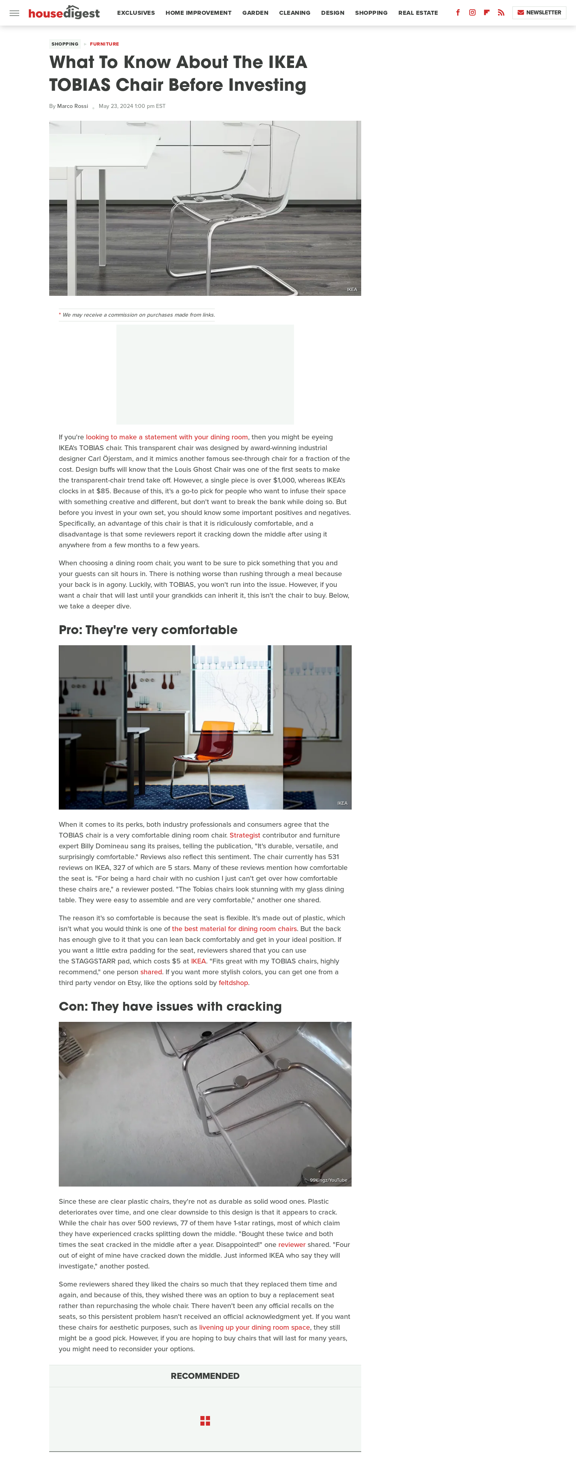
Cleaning (294, 12)
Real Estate (418, 12)
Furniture (104, 44)
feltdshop (233, 982)
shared (151, 972)
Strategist (245, 835)
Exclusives (136, 12)
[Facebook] (458, 14)
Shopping (371, 12)
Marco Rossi (72, 106)
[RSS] (501, 14)
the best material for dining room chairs (234, 928)
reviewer (292, 1244)
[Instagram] (472, 14)
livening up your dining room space (254, 1327)
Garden (255, 12)
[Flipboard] (487, 14)
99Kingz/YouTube (329, 1180)
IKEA (352, 289)
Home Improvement (199, 12)
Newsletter (539, 12)
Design (332, 12)
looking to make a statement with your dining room (167, 437)
